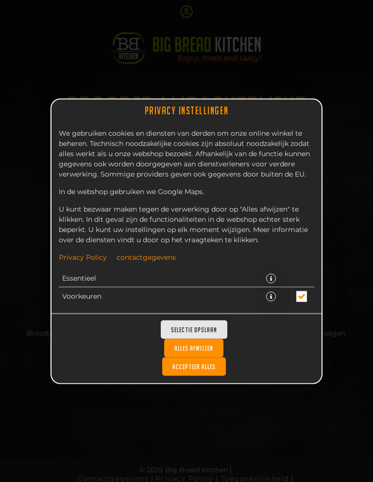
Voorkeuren (82, 296)
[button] (271, 278)
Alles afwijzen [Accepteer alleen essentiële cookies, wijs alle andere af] (193, 348)
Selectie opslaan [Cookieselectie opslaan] (194, 329)
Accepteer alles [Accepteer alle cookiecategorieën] (194, 366)
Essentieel (79, 278)
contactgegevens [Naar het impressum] (146, 257)
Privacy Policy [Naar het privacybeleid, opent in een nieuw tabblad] (83, 257)
